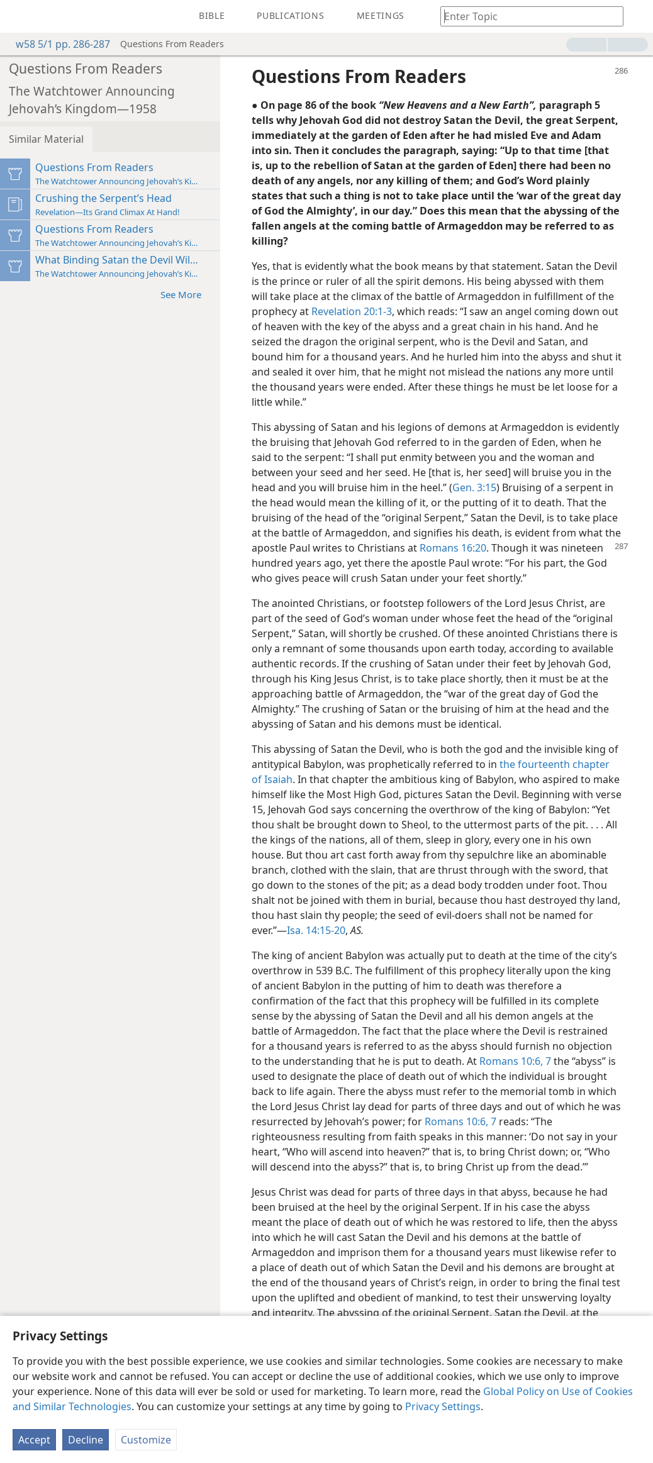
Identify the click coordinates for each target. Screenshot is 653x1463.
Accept (34, 1440)
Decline (85, 1440)
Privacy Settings (443, 1406)
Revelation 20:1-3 (351, 311)
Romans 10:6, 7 (515, 1061)
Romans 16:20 (453, 548)
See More (187, 294)
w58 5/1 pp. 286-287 (56, 44)
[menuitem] (19, 16)
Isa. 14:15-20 (316, 930)
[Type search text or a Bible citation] (526, 16)
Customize (146, 1440)
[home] (19, 16)
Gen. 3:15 (474, 487)
